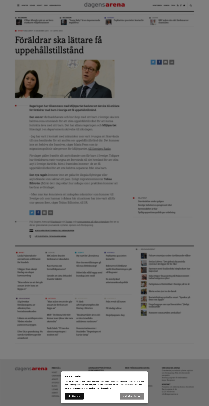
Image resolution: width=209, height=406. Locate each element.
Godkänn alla (74, 396)
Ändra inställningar (132, 396)
